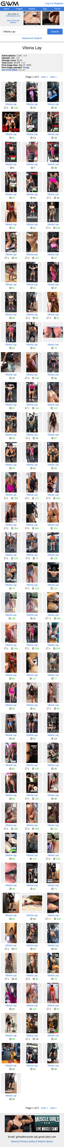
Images (19, 9)
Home (6, 9)
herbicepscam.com (13, 16)
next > (44, 76)
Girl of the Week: (10, 70)
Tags (45, 9)
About (14, 1141)
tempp (26, 67)
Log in (48, 3)
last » (54, 76)
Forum (58, 9)
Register (58, 3)
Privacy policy (27, 1141)
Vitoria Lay (11, 104)
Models (32, 9)
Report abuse (45, 1141)
